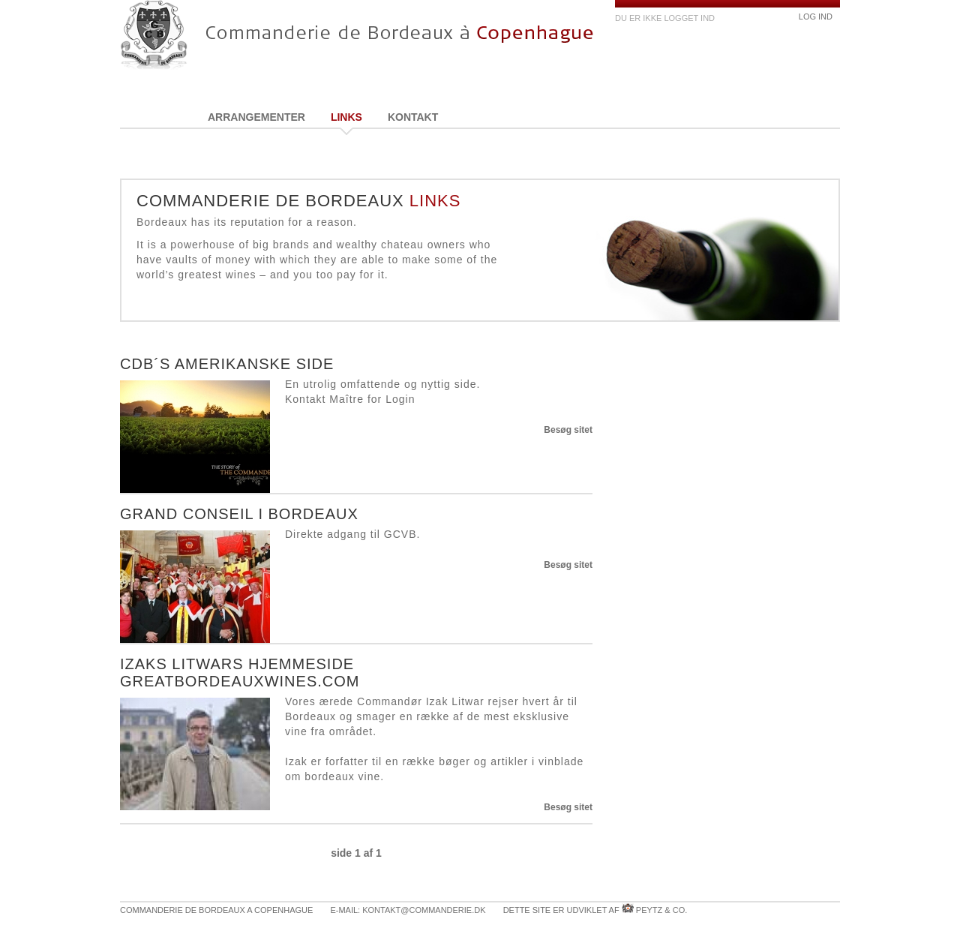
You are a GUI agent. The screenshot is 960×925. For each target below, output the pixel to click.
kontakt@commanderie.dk (423, 909)
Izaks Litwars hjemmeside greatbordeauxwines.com (239, 672)
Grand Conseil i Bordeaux (239, 514)
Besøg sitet (568, 430)
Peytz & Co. (661, 909)
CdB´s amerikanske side (227, 364)
